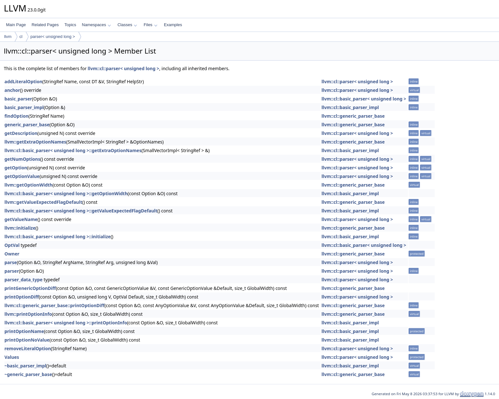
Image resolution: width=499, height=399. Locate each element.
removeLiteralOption (27, 348)
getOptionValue (21, 176)
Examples (173, 24)
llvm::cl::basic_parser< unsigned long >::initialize (57, 236)
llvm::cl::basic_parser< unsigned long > (363, 99)
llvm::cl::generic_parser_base (353, 116)
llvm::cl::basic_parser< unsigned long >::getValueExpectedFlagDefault (81, 211)
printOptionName (24, 331)
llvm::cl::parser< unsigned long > (123, 68)
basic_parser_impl (24, 107)
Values (11, 357)
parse (10, 262)
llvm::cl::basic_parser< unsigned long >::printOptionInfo (65, 323)
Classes (127, 24)
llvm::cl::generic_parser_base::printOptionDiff (54, 305)
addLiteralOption (23, 81)
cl (20, 36)
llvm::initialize (20, 228)
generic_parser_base (27, 125)
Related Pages (45, 24)
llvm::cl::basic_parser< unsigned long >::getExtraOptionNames (72, 150)
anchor (12, 90)
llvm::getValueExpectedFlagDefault (43, 202)
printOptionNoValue (26, 340)
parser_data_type (23, 280)
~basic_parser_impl (25, 366)
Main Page (16, 24)
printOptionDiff (21, 297)
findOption (16, 116)
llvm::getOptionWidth (28, 185)
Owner (11, 254)
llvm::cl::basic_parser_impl (350, 107)
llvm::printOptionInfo (28, 314)
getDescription (21, 133)
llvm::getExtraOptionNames (35, 142)
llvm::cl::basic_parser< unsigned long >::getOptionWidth (66, 193)
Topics (70, 24)
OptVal (11, 245)
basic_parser (18, 99)
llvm (7, 36)
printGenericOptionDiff (30, 288)
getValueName (21, 219)
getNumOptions (22, 159)
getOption (15, 168)
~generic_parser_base (28, 374)
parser (11, 271)
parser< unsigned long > (53, 36)
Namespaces (96, 24)
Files (150, 24)
